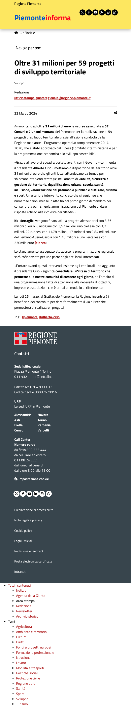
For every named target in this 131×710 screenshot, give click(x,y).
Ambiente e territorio (31, 631)
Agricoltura (24, 626)
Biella (18, 425)
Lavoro (21, 662)
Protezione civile (28, 678)
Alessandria (23, 414)
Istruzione (23, 657)
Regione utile (25, 683)
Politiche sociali (27, 673)
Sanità (20, 688)
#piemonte (30, 317)
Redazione (23, 606)
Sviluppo (22, 699)
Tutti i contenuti (19, 585)
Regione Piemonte (27, 3)
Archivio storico (27, 616)
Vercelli (43, 430)
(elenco (40, 242)
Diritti (20, 642)
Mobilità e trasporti (30, 668)
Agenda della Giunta (30, 595)
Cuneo (18, 430)
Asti (17, 420)
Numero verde (24, 444)
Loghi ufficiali (23, 540)
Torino (42, 420)
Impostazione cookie (31, 479)
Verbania (44, 425)
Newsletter (24, 611)
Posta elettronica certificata (33, 561)
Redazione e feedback (29, 551)
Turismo (22, 704)
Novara (43, 414)
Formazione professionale (35, 652)
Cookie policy (23, 530)
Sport (20, 693)
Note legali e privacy (28, 520)
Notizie (21, 590)
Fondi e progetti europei (33, 647)
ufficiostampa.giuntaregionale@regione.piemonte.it (52, 97)
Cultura (21, 636)
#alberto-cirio (49, 317)
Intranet (20, 571)
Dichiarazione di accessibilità (33, 509)
